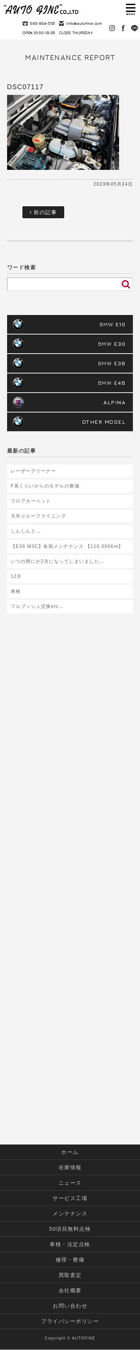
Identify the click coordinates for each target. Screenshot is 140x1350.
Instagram (112, 28)
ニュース (70, 1183)
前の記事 (43, 212)
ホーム (70, 1152)
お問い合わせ (70, 1306)
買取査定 (70, 1275)
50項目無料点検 (70, 1229)
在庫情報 (70, 1167)
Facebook (123, 28)
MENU (130, 9)
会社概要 (70, 1290)
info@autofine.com (84, 23)
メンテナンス (70, 1213)
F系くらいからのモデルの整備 (45, 486)
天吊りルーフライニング (38, 516)
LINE (134, 28)
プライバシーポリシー (70, 1321)
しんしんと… (26, 531)
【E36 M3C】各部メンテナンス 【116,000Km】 (67, 546)
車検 (16, 591)
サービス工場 (70, 1198)
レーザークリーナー (33, 471)
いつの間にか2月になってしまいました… (58, 561)
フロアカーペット (31, 501)
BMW (113, 324)
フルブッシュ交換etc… (37, 606)
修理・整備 (70, 1260)
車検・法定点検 (70, 1244)
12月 (16, 576)
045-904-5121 (42, 23)
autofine (41, 9)
